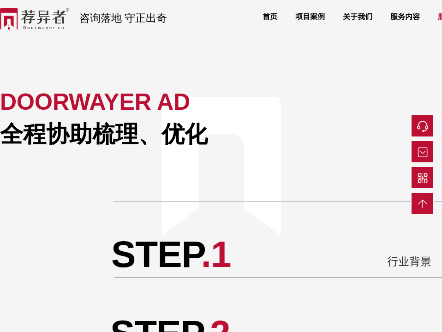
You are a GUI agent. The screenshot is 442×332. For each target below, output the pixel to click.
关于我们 (357, 16)
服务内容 (405, 16)
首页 (270, 16)
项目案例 (310, 16)
